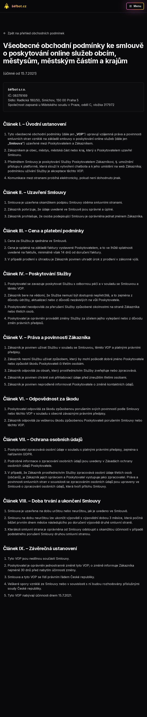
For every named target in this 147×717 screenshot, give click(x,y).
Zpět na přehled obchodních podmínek (33, 33)
